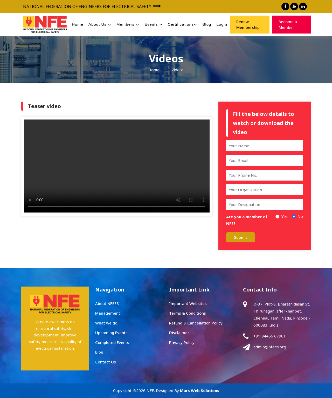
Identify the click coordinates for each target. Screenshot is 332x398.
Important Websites (188, 303)
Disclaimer (179, 332)
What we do (106, 323)
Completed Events (112, 342)
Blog (206, 24)
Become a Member (288, 24)
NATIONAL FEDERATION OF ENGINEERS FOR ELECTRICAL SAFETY (92, 6)
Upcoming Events (111, 332)
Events (153, 24)
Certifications (182, 24)
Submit (240, 237)
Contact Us (105, 361)
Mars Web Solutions (199, 390)
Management (107, 313)
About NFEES (107, 303)
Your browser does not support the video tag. (117, 166)
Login (221, 24)
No (300, 216)
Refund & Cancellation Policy (196, 323)
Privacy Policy (182, 342)
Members (127, 24)
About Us (99, 24)
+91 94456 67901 (269, 336)
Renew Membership (248, 24)
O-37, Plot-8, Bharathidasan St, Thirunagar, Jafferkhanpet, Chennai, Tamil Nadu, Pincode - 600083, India (281, 314)
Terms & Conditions (187, 313)
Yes (284, 216)
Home (77, 24)
